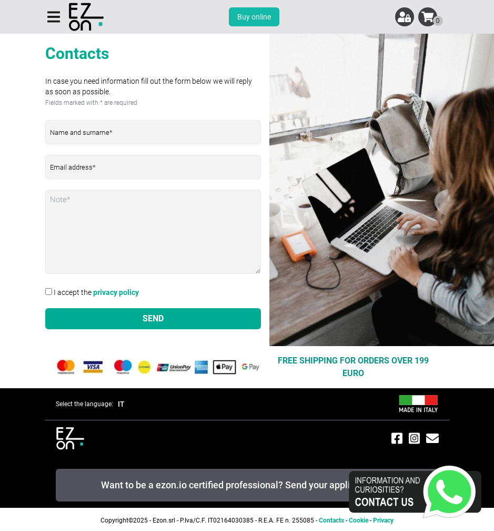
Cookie (358, 520)
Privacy (383, 520)
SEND (153, 318)
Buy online (254, 17)
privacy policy (116, 292)
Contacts (331, 520)
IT (121, 404)
